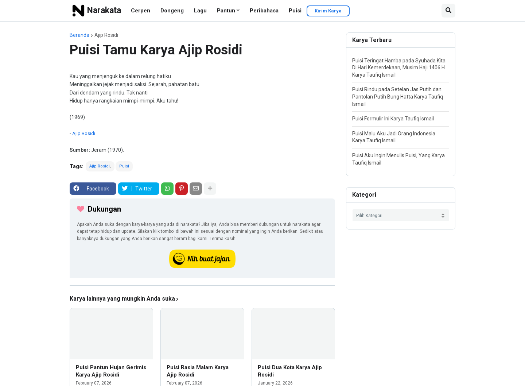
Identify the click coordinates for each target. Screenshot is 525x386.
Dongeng (172, 10)
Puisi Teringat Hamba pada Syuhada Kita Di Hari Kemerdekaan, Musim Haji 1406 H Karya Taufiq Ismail (399, 68)
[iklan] (202, 285)
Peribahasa (264, 10)
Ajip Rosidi (106, 35)
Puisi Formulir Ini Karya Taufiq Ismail (393, 118)
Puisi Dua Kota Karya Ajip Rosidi (290, 371)
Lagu (200, 10)
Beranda (79, 35)
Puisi (295, 10)
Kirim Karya (328, 10)
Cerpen (140, 10)
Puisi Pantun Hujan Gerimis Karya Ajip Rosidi (111, 371)
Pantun (226, 10)
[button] (448, 11)
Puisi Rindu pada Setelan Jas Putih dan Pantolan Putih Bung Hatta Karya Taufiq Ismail (397, 96)
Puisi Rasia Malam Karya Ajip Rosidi (198, 371)
